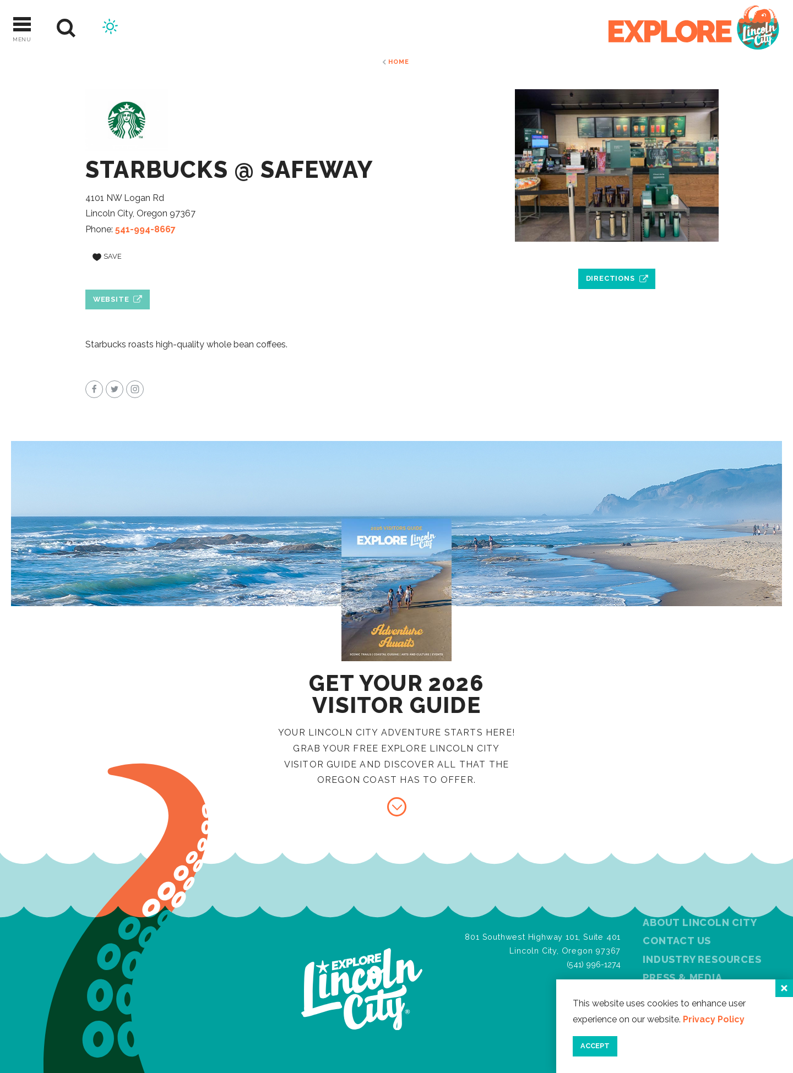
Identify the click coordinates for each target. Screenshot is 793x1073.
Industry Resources (702, 959)
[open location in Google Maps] (617, 253)
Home (398, 62)
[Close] (784, 988)
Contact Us (677, 940)
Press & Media (682, 977)
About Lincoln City (700, 922)
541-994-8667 (145, 229)
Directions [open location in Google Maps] (610, 278)
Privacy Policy (714, 1019)
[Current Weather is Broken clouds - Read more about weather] (110, 28)
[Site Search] (66, 28)
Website (111, 299)
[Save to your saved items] (107, 257)
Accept (595, 1046)
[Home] (694, 28)
